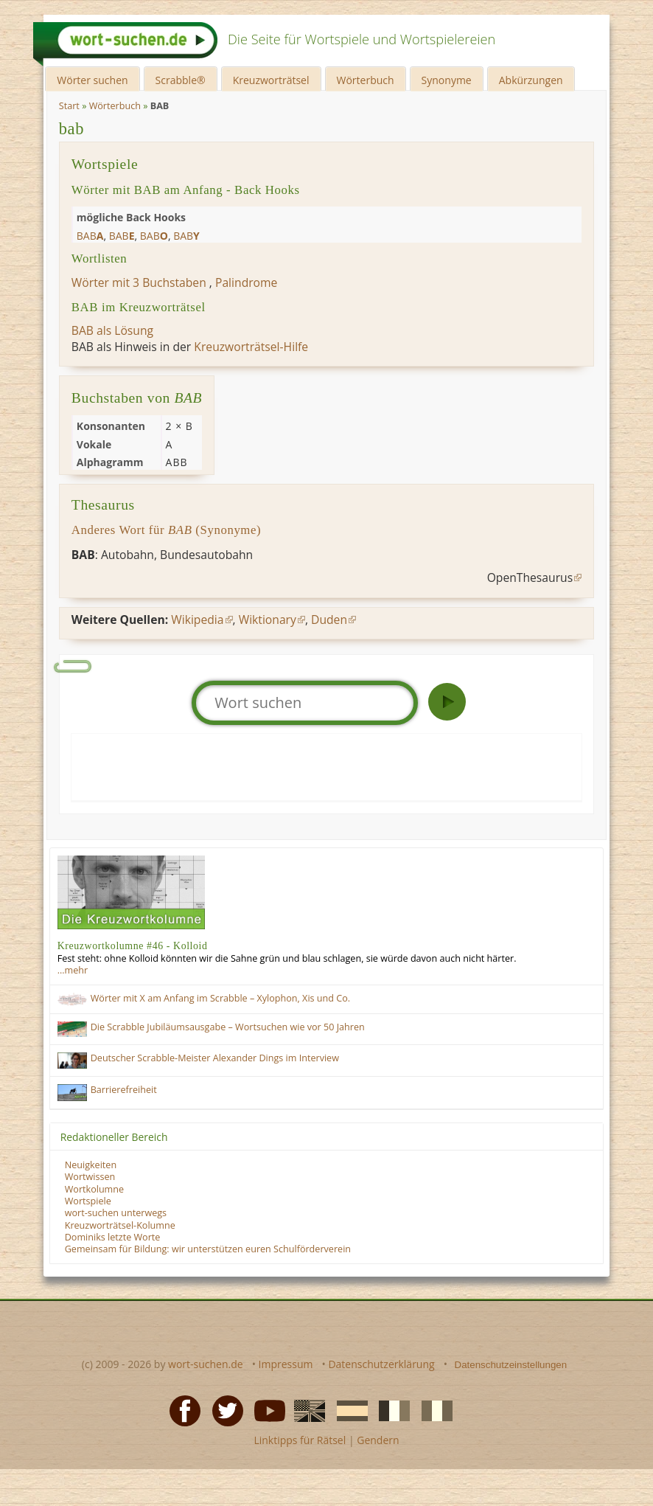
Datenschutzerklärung (381, 1364)
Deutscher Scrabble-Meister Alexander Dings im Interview (215, 1058)
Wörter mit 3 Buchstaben (138, 282)
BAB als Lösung (112, 330)
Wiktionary (267, 619)
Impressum (286, 1364)
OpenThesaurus (530, 577)
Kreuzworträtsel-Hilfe (251, 347)
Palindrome (246, 282)
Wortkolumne (94, 1189)
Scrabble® (181, 80)
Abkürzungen (531, 80)
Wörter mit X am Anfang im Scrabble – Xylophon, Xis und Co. (220, 998)
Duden (329, 619)
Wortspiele (88, 1201)
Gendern (378, 1440)
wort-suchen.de (205, 1364)
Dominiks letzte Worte (113, 1237)
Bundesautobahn (206, 554)
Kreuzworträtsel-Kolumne (120, 1225)
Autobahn (127, 554)
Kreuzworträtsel (271, 80)
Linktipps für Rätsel (300, 1440)
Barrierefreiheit (124, 1089)
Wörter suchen (92, 80)
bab (71, 128)
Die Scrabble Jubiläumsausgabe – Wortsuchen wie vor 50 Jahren (228, 1027)
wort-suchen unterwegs (116, 1213)
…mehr (72, 970)
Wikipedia (197, 619)
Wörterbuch (365, 80)
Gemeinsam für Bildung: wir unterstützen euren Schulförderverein (208, 1249)
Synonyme (447, 80)
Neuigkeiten (90, 1165)
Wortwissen (90, 1176)
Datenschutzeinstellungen (511, 1364)
